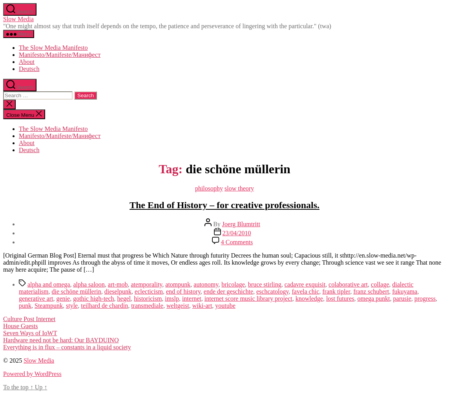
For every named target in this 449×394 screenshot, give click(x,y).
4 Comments (237, 242)
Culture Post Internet (29, 319)
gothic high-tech (93, 298)
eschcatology (272, 291)
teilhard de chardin (104, 305)
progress (425, 298)
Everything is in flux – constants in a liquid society (67, 347)
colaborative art (348, 284)
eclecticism (149, 291)
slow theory (239, 188)
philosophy (209, 188)
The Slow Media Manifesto (53, 47)
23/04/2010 (237, 233)
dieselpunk (117, 291)
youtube (225, 305)
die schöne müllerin (76, 291)
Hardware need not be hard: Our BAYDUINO (61, 340)
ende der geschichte (228, 291)
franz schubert (371, 291)
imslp (172, 298)
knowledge (309, 298)
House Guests (20, 326)
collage (380, 284)
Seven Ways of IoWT (30, 333)
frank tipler (336, 291)
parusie (402, 298)
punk (25, 305)
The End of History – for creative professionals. (224, 205)
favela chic (305, 291)
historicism (148, 298)
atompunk (177, 284)
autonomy (205, 284)
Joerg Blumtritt (241, 224)
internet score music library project (248, 298)
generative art (36, 298)
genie (63, 298)
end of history (183, 291)
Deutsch (29, 68)
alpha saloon (88, 284)
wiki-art (202, 305)
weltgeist (177, 305)
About (27, 61)
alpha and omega (48, 284)
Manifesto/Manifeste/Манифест (59, 54)
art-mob (118, 284)
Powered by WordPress (32, 373)
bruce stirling (264, 284)
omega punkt (373, 298)
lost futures (340, 298)
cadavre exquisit (305, 284)
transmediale (147, 305)
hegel (124, 298)
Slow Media (18, 19)
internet (191, 298)
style (72, 305)
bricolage (233, 284)
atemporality (146, 284)
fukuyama (404, 291)
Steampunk (49, 305)
